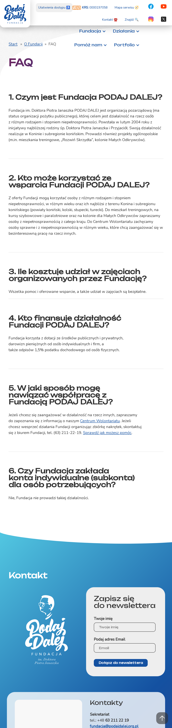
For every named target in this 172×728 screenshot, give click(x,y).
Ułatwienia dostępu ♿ (54, 7)
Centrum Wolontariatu (100, 420)
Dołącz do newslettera (121, 663)
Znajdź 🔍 (132, 20)
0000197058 (94, 7)
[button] (91, 31)
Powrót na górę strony (162, 718)
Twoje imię (103, 618)
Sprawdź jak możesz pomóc (107, 432)
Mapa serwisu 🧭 (127, 7)
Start (13, 44)
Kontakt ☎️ (110, 20)
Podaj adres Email (109, 639)
